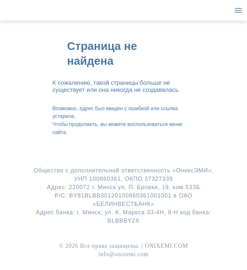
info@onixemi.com (123, 254)
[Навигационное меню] (238, 10)
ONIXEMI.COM (166, 246)
